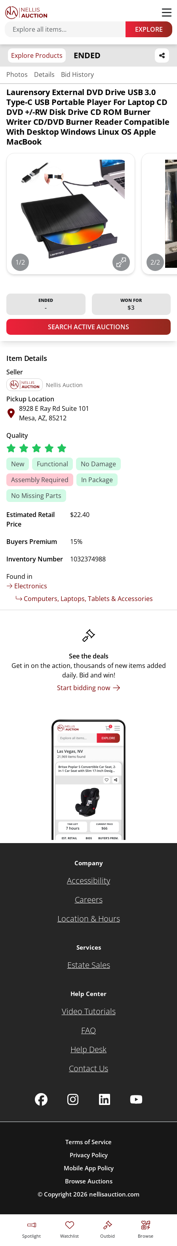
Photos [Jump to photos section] (17, 74)
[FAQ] (88, 1030)
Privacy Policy (89, 1155)
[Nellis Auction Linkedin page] (104, 1099)
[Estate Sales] (88, 965)
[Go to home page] (26, 12)
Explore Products (37, 55)
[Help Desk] (88, 1049)
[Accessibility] (88, 880)
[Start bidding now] (88, 688)
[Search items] (69, 29)
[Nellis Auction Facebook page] (41, 1099)
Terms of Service (88, 1142)
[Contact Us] (88, 1068)
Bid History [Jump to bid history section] (77, 74)
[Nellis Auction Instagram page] (73, 1099)
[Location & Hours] (88, 918)
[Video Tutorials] (89, 1011)
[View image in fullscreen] (121, 262)
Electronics (26, 586)
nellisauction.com (114, 1194)
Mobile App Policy (89, 1168)
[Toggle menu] (166, 12)
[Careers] (89, 899)
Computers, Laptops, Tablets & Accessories (84, 598)
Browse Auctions (88, 1181)
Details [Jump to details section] (44, 74)
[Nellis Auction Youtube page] (136, 1099)
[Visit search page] (145, 1228)
